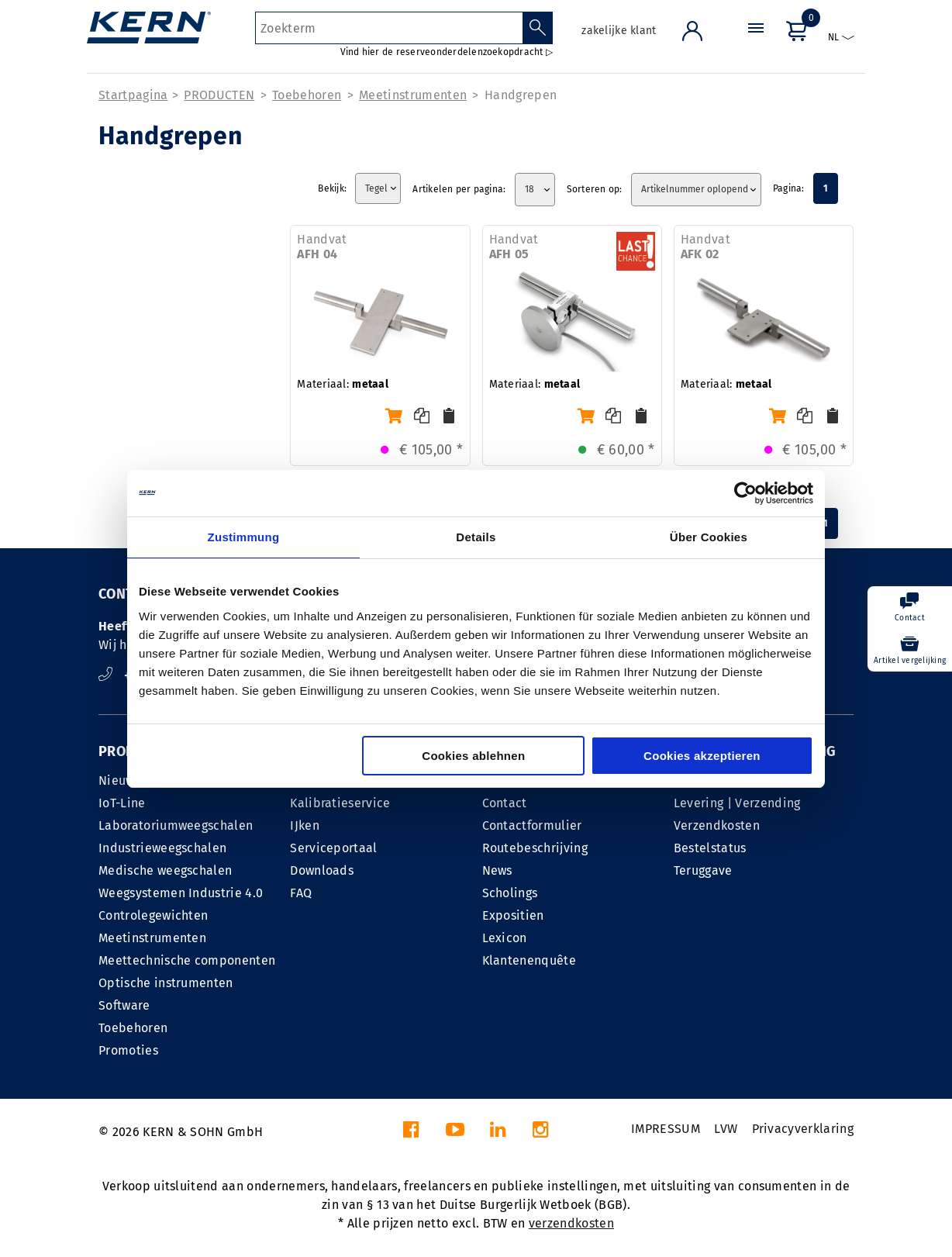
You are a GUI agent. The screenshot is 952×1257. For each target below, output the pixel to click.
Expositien (513, 915)
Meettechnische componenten (186, 960)
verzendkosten (571, 1223)
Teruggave (703, 870)
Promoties (128, 1050)
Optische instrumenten (165, 983)
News (497, 870)
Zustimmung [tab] (244, 537)
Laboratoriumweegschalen (175, 825)
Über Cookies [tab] (708, 537)
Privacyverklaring (803, 1128)
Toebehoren (306, 95)
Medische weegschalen (165, 870)
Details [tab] (475, 537)
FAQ (301, 893)
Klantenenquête (529, 960)
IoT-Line (122, 803)
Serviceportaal (333, 848)
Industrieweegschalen (162, 848)
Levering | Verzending (737, 803)
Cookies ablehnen (473, 755)
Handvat (322, 246)
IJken (304, 825)
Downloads (322, 870)
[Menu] (755, 42)
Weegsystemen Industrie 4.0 (180, 893)
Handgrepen (521, 95)
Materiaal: (342, 384)
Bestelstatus (710, 848)
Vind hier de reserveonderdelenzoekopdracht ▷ (447, 52)
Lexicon (504, 938)
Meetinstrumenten (413, 95)
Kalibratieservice (340, 803)
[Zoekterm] (389, 28)
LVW (725, 1128)
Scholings (510, 893)
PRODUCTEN (219, 95)
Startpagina (133, 95)
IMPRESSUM (665, 1128)
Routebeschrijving (535, 848)
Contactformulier (532, 825)
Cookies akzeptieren (702, 755)
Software (124, 1005)
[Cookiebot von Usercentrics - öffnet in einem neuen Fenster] (745, 493)
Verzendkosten (717, 825)
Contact (504, 803)
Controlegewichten (153, 915)
